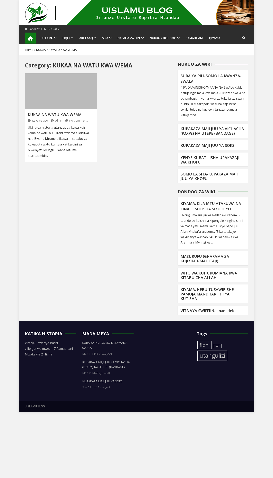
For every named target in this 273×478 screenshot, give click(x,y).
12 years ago (38, 120)
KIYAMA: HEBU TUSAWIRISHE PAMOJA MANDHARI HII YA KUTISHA (207, 294)
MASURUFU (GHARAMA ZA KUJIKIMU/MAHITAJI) (205, 259)
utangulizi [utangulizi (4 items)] (212, 355)
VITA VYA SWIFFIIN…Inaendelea (209, 310)
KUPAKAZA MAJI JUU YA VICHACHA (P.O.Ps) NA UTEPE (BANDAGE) (212, 131)
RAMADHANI (194, 38)
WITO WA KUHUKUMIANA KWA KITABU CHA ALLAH (209, 275)
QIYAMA (214, 38)
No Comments (78, 120)
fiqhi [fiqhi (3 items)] (205, 345)
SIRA (105, 38)
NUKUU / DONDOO (163, 38)
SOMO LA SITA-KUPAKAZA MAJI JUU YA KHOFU (209, 176)
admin (56, 120)
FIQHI (66, 38)
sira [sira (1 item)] (217, 346)
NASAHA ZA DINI (129, 38)
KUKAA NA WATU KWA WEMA (54, 114)
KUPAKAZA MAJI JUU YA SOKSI (208, 145)
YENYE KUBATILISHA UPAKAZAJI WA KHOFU (210, 160)
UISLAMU (47, 38)
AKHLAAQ (86, 38)
